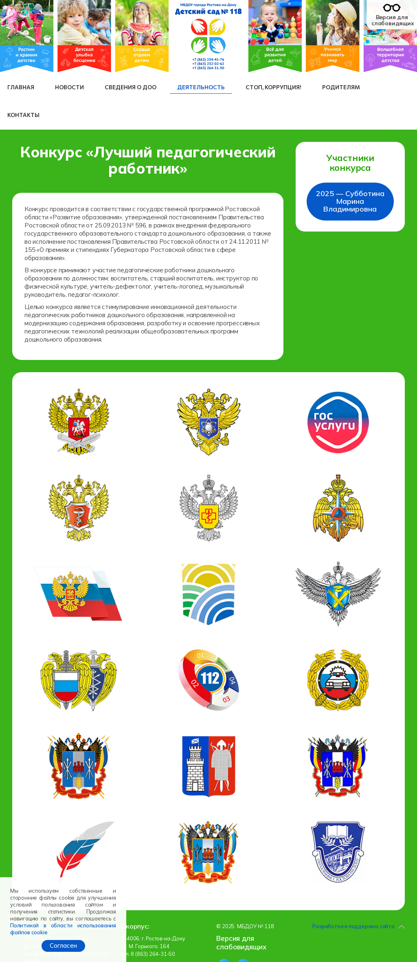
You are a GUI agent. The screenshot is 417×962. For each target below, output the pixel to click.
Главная (20, 87)
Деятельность (201, 87)
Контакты (23, 114)
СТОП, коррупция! (273, 87)
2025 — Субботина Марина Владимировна (350, 201)
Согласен (63, 945)
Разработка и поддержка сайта (353, 926)
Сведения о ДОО (130, 87)
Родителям (341, 87)
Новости (69, 87)
